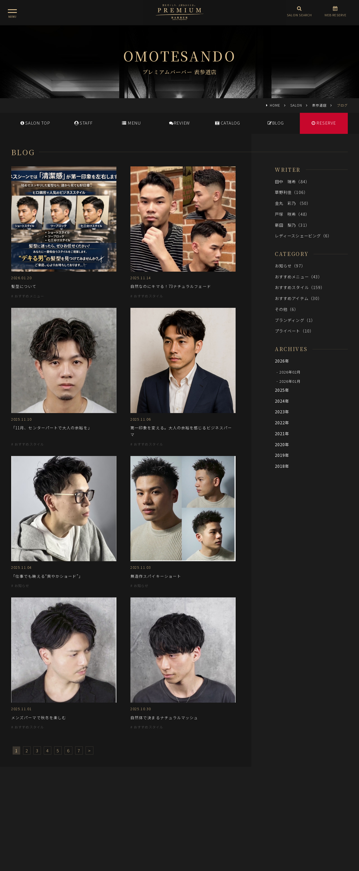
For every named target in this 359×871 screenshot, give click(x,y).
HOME (275, 105)
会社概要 (206, 812)
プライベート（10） (294, 331)
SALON (296, 105)
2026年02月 (290, 372)
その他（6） (287, 309)
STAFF (83, 123)
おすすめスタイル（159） (300, 287)
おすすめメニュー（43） (298, 276)
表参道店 (319, 105)
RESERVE (324, 123)
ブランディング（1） (295, 320)
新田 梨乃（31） (292, 225)
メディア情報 (156, 812)
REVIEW (179, 123)
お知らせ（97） (290, 266)
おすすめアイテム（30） (298, 298)
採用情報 (183, 812)
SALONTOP (35, 123)
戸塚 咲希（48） (292, 214)
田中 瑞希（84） (292, 181)
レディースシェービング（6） (303, 236)
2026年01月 (290, 381)
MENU (131, 123)
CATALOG (227, 123)
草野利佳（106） (291, 192)
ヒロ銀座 (179, 837)
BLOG (276, 123)
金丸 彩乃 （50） (293, 203)
